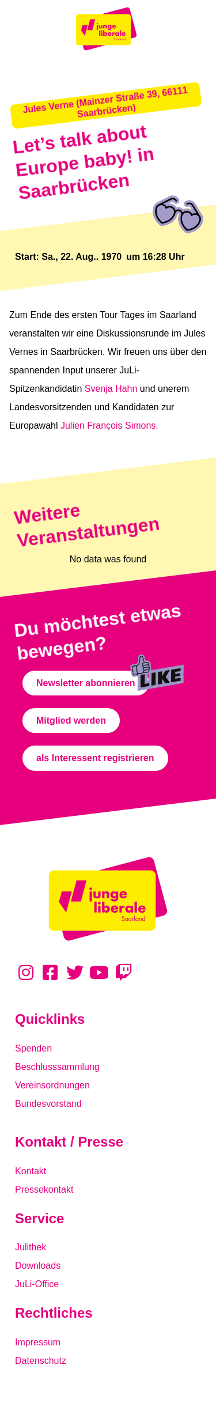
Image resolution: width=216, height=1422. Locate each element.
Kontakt (30, 1171)
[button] (106, 105)
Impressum (37, 1342)
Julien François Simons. (109, 425)
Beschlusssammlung (57, 1067)
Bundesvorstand (48, 1104)
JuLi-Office (37, 1284)
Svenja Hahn (111, 389)
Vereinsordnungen (52, 1085)
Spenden (33, 1048)
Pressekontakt (44, 1189)
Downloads (37, 1265)
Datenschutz (40, 1361)
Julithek (30, 1247)
